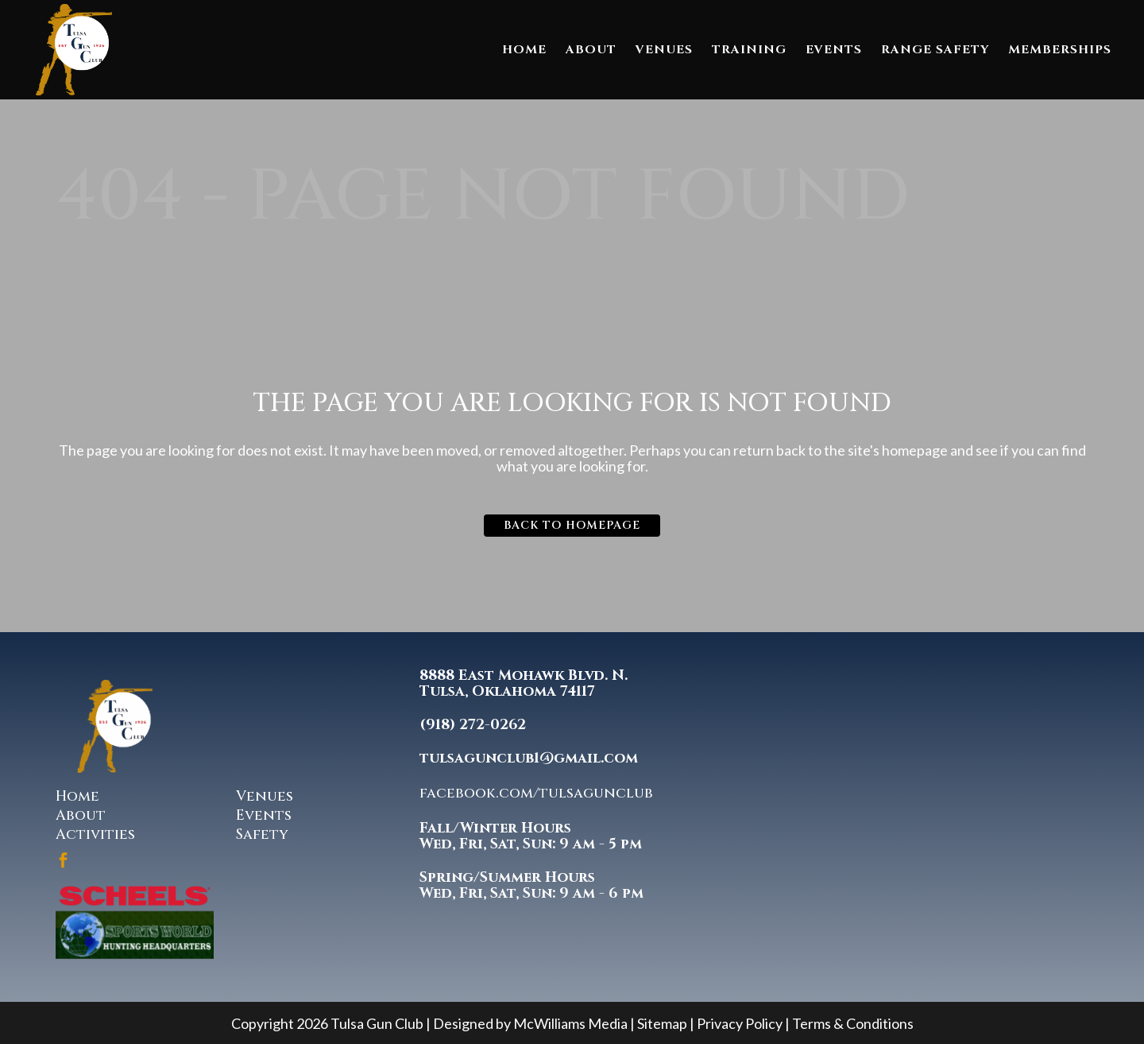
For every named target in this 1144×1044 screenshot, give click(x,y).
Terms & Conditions (853, 1023)
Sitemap (662, 1023)
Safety (262, 834)
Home (77, 796)
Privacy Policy (740, 1023)
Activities (95, 834)
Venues (264, 796)
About (81, 815)
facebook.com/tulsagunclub (536, 793)
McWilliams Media (570, 1023)
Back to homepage (572, 525)
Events (264, 815)
